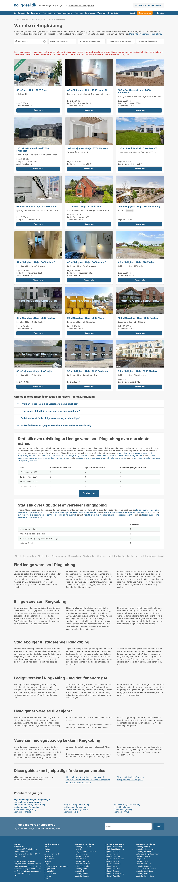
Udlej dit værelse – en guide (130, 780)
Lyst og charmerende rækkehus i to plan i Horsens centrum (43, 210)
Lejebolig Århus (81, 869)
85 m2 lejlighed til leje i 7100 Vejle (34, 371)
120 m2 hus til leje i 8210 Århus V (84, 206)
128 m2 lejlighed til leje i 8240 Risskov (138, 318)
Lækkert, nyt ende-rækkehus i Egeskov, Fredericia (39, 155)
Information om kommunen (27, 802)
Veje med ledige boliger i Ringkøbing (31, 799)
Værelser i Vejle (71, 812)
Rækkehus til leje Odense (146, 869)
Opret (132, 13)
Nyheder (47, 861)
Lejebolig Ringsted (112, 869)
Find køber (90, 13)
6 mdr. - (125, 210)
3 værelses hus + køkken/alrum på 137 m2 (137, 152)
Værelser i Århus (121, 812)
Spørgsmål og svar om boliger (56, 866)
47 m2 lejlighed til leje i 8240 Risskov (35, 318)
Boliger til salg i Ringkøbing (76, 804)
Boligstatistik (49, 871)
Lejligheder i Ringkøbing (75, 807)
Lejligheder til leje (82, 866)
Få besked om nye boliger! (150, 5)
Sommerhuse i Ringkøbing (76, 809)
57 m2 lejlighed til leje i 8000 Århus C (36, 262)
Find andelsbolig (64, 13)
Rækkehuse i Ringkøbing (25, 809)
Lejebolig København (83, 847)
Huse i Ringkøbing (122, 807)
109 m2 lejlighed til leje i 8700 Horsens (87, 148)
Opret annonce (145, 13)
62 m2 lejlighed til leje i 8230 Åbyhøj (86, 318)
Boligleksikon (49, 869)
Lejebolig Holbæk (82, 876)
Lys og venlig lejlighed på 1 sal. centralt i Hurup (88, 94)
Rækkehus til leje (81, 854)
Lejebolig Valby (142, 861)
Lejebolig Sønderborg (144, 871)
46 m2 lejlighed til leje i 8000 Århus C (86, 262)
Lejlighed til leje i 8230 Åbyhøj (81, 322)
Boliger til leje (141, 859)
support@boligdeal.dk (23, 851)
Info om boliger (50, 873)
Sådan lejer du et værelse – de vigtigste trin (85, 777)
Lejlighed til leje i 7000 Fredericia (82, 375)
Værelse (32, 19)
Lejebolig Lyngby (112, 861)
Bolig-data (113, 13)
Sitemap (47, 876)
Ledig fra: (71, 103)
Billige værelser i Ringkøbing (66, 556)
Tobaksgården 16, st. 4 (77, 152)
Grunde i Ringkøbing (123, 809)
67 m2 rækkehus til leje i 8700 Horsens (36, 206)
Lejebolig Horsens (143, 873)
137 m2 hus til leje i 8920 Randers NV (137, 148)
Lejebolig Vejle (111, 866)
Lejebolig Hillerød (82, 859)
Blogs (46, 864)
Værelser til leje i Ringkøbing (127, 804)
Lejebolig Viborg (111, 854)
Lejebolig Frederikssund (114, 859)
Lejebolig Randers (112, 851)
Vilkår (46, 851)
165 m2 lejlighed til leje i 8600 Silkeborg (139, 206)
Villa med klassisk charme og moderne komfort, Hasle (91, 210)
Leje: (18, 103)
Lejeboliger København (145, 849)
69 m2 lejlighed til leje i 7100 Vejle (136, 262)
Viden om (101, 13)
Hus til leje (79, 849)
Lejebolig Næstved (82, 864)
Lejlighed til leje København (85, 851)
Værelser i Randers (22, 812)
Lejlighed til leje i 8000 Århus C (30, 266)
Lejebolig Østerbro (143, 866)
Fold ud (87, 493)
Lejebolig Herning (143, 847)
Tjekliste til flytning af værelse (131, 777)
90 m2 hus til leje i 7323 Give (31, 90)
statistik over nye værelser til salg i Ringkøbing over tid (101, 458)
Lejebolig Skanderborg (145, 876)
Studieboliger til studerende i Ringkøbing (104, 556)
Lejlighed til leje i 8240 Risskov (30, 322)
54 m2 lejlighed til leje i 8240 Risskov (137, 371)
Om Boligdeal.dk (21, 13)
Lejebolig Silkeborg (113, 864)
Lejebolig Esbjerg (112, 871)
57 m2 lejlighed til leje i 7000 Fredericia (87, 371)
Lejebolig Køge (81, 871)
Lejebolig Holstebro (143, 864)
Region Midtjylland (45, 19)
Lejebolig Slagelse (112, 856)
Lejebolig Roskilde (112, 876)
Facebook (15, 876)
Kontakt (47, 849)
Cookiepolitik (49, 859)
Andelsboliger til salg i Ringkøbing (29, 804)
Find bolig (35, 13)
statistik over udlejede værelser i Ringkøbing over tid (119, 455)
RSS (46, 878)
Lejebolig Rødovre (143, 856)
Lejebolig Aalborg (82, 861)
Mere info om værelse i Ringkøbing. (145, 34)
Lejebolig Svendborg (113, 847)
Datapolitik (48, 856)
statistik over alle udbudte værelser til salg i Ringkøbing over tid (47, 515)
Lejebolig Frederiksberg (114, 873)
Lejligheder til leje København (147, 854)
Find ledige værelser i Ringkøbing (32, 556)
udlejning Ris (22, 94)
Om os (47, 847)
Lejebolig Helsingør (143, 851)
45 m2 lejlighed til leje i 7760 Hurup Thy (88, 90)
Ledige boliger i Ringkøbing (26, 807)
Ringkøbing (60, 19)
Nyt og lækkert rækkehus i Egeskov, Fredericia (139, 96)
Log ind (160, 13)
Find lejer (79, 13)
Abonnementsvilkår (52, 854)
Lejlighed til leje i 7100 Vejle (130, 266)
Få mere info (38, 110)
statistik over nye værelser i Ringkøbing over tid (65, 455)
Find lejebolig (49, 13)
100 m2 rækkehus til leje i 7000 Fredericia (134, 91)
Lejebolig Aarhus (81, 873)
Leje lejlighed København (115, 849)
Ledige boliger (19, 19)
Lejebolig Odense (82, 856)
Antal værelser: (23, 106)
